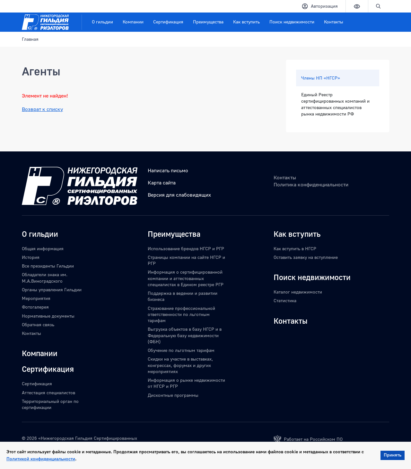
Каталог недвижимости (298, 291)
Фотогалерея (35, 307)
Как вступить (246, 21)
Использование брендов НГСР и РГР (186, 248)
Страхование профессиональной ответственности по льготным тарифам (181, 314)
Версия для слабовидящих (179, 195)
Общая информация (43, 248)
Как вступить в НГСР (295, 248)
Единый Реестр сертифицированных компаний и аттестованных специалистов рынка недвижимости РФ (335, 104)
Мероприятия (36, 298)
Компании (133, 21)
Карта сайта (162, 182)
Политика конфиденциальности (311, 184)
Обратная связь (38, 324)
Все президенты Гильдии (48, 266)
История (30, 257)
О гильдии (102, 21)
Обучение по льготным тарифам (181, 350)
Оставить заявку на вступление (306, 257)
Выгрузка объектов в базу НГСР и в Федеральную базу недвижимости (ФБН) (185, 335)
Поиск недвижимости (291, 21)
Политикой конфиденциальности (40, 458)
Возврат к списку (42, 109)
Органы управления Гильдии (52, 289)
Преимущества (208, 21)
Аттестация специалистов (48, 392)
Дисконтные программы (173, 395)
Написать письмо (168, 170)
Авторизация (320, 6)
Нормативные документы (48, 316)
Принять (392, 454)
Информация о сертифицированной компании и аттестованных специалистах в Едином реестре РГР (185, 278)
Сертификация (168, 21)
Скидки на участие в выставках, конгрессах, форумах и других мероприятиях (180, 365)
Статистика (285, 300)
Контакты (333, 21)
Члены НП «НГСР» (320, 78)
